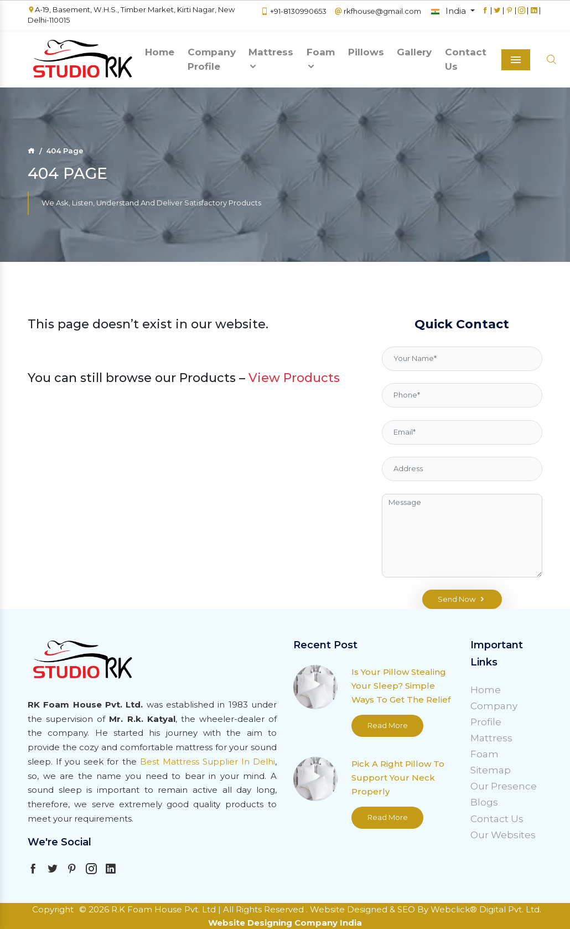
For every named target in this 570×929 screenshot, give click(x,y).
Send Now (462, 599)
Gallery (414, 52)
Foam (321, 59)
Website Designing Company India (285, 922)
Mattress (270, 59)
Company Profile (212, 59)
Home (159, 52)
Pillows (366, 52)
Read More (387, 725)
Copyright (53, 909)
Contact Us (465, 59)
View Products (294, 377)
